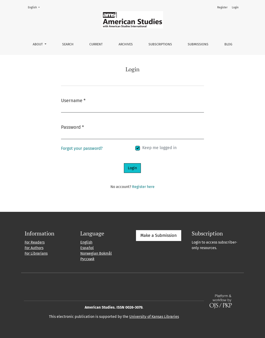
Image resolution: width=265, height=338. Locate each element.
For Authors (34, 248)
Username (73, 100)
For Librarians (36, 253)
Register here (143, 187)
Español (87, 248)
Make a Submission (158, 235)
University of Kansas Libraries (154, 316)
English (35, 7)
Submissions (198, 44)
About (38, 44)
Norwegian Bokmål (96, 253)
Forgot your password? (82, 148)
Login (235, 7)
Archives (126, 44)
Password (72, 127)
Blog (228, 44)
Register (222, 7)
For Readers (35, 242)
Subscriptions (160, 44)
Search (68, 44)
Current (96, 44)
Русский (87, 259)
